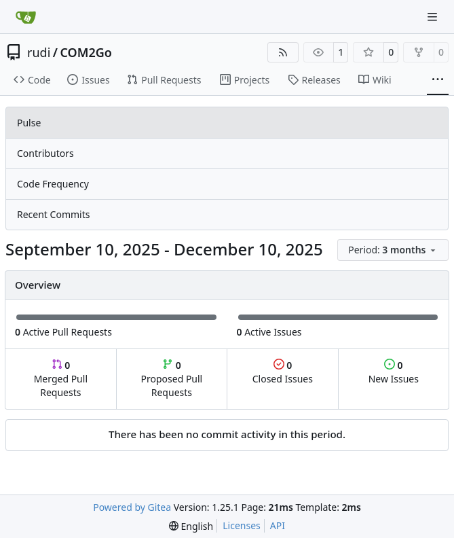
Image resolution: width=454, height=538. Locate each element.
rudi (38, 52)
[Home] (26, 17)
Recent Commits (53, 214)
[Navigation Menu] (433, 16)
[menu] (393, 250)
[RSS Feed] (283, 52)
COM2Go (85, 52)
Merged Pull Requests (61, 379)
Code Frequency (53, 183)
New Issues (393, 372)
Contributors (45, 153)
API (277, 525)
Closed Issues (282, 372)
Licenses (242, 525)
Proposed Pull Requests (172, 379)
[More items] (438, 80)
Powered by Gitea (132, 507)
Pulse (29, 122)
